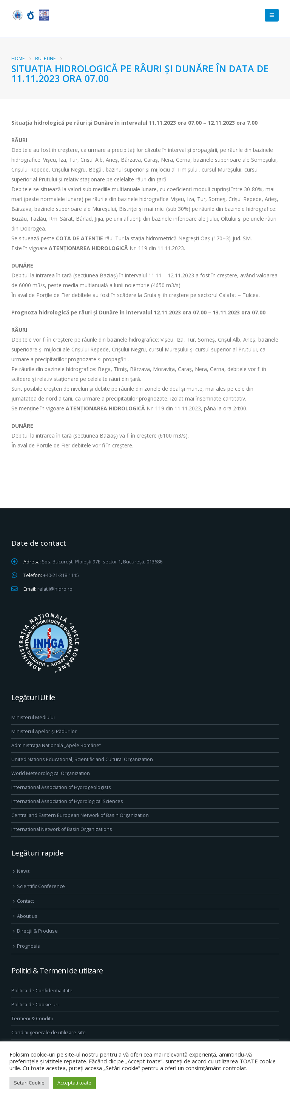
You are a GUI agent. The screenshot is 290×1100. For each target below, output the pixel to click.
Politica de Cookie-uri (35, 1004)
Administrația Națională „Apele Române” (56, 745)
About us (27, 916)
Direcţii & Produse (37, 931)
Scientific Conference (41, 886)
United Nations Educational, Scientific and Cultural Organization (82, 759)
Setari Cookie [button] (29, 1082)
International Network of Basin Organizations (61, 829)
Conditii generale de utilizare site (48, 1032)
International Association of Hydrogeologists (61, 787)
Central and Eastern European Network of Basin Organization (80, 815)
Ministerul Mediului (33, 717)
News (23, 871)
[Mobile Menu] (272, 15)
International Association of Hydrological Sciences (67, 801)
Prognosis (28, 946)
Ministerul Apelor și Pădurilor (44, 731)
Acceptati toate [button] (74, 1082)
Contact (25, 901)
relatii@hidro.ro (54, 589)
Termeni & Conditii (32, 1018)
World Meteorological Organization (50, 773)
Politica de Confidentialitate (41, 990)
